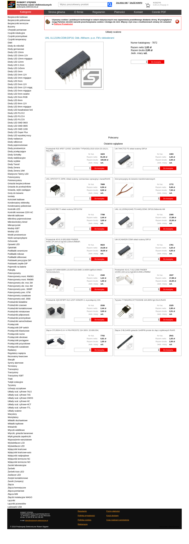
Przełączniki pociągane (18, 340)
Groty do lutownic (15, 193)
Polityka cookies (84, 520)
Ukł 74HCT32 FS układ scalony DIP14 (131, 149)
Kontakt (138, 12)
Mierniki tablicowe (16, 215)
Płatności (119, 12)
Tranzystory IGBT (16, 375)
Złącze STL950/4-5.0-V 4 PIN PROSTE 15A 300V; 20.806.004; (72, 330)
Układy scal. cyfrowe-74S (19, 395)
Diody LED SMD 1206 (18, 129)
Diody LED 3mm (15, 71)
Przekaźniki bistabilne (17, 302)
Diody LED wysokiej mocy (19, 135)
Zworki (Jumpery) (15, 481)
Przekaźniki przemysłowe (19, 318)
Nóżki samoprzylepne (17, 238)
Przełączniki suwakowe (18, 347)
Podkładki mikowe (16, 254)
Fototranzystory (15, 180)
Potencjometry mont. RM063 (20, 276)
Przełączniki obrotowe (17, 337)
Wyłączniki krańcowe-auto (19, 452)
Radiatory (12, 350)
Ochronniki (12, 241)
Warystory (12, 414)
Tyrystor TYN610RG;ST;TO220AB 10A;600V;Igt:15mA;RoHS (140, 300)
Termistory (12, 366)
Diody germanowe (16, 49)
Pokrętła (11, 270)
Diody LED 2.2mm (16, 65)
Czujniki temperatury (17, 39)
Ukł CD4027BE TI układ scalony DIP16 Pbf (64, 209)
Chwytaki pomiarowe (17, 30)
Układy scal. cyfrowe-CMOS (20, 398)
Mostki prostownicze (17, 235)
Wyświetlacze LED (16, 446)
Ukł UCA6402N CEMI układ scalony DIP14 (133, 239)
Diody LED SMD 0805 (18, 126)
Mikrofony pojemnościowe (19, 219)
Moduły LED (13, 231)
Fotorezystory (14, 177)
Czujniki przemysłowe (17, 36)
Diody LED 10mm (16, 52)
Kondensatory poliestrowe (19, 206)
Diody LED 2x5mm (16, 68)
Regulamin (98, 12)
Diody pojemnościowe (17, 145)
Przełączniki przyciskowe (19, 343)
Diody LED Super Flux (18, 132)
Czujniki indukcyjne (16, 33)
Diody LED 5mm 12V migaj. (20, 87)
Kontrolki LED (14, 209)
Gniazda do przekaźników (19, 187)
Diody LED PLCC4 (16, 116)
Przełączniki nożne (16, 334)
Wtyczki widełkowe (16, 430)
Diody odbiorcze (15, 142)
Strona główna (56, 12)
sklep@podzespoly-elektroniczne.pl (36, 520)
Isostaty (11, 196)
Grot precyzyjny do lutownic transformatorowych (135, 179)
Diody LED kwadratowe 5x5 (20, 110)
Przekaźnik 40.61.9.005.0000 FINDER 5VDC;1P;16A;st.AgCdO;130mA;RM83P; (63, 240)
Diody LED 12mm (16, 62)
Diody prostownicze (16, 148)
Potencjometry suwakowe (19, 295)
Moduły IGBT (14, 228)
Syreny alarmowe (15, 363)
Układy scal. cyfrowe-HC (19, 401)
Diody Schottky (14, 155)
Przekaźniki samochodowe (20, 321)
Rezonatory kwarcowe (18, 356)
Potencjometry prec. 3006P (20, 289)
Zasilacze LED (14, 475)
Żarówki (11, 468)
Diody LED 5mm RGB (17, 97)
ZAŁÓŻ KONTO (136, 3)
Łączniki (11, 500)
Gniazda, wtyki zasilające (19, 190)
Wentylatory (13, 417)
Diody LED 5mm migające (19, 91)
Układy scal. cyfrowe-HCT (19, 404)
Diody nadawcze (15, 139)
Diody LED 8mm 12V (17, 103)
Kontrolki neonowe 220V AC (20, 212)
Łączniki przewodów (17, 504)
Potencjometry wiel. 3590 (19, 299)
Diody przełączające (17, 151)
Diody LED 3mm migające (19, 78)
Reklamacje (83, 524)
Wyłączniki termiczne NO (19, 462)
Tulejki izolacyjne (15, 382)
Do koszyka (156, 62)
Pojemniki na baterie (17, 267)
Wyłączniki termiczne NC (19, 459)
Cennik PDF (159, 12)
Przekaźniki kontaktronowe (20, 308)
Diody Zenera (14, 167)
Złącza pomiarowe (16, 491)
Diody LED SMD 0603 (18, 123)
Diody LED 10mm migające (20, 58)
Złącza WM (13, 494)
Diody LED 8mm (15, 100)
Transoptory (13, 369)
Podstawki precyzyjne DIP (19, 260)
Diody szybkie (14, 161)
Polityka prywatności (86, 515)
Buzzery (11, 26)
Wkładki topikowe (15, 423)
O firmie (78, 12)
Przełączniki (13, 324)
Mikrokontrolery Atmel (17, 222)
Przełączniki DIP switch (18, 327)
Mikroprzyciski (14, 225)
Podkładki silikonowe (17, 257)
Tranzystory (13, 372)
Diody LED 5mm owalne (19, 94)
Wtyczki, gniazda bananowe (20, 433)
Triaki (10, 379)
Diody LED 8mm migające (19, 107)
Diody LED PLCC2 (16, 113)
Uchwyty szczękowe (17, 388)
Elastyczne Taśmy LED (18, 174)
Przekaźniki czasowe (17, 305)
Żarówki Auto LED (16, 472)
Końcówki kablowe (16, 199)
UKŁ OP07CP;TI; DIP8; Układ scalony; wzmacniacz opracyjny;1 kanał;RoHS (78, 179)
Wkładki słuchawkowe (17, 420)
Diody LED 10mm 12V (18, 55)
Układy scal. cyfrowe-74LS (20, 391)
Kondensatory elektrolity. (19, 203)
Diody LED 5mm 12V (17, 84)
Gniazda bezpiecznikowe (19, 183)
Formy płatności (113, 511)
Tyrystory (12, 385)
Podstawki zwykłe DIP (18, 263)
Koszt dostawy (112, 515)
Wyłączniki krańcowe (17, 449)
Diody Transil (13, 164)
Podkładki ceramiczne (17, 251)
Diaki (10, 42)
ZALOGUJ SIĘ (122, 3)
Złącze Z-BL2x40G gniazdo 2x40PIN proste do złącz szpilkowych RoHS (145, 330)
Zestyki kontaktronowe (18, 478)
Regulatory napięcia (17, 353)
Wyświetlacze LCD (16, 443)
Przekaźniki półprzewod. (19, 315)
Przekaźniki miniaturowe (19, 311)
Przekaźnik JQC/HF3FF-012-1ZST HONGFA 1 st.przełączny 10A (73, 300)
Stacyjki (11, 359)
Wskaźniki (12, 427)
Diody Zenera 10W (16, 171)
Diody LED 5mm (15, 81)
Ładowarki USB (15, 507)
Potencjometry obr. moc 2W (20, 283)
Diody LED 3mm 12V (17, 74)
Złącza (11, 484)
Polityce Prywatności (63, 24)
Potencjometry (14, 273)
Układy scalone (15, 411)
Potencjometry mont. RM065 (20, 279)
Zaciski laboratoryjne (17, 465)
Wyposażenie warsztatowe (20, 439)
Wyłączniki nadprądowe (18, 455)
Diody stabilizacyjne (17, 158)
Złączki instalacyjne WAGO (20, 497)
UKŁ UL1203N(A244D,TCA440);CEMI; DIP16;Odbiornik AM (140, 209)
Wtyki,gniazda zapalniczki (19, 436)
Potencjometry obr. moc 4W (20, 286)
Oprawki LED (14, 244)
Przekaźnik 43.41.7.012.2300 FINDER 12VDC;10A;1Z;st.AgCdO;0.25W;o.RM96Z (132, 271)
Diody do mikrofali (16, 46)
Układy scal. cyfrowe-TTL (19, 407)
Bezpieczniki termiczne (18, 23)
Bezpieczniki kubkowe (18, 17)
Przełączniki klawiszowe (18, 331)
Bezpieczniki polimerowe (19, 20)
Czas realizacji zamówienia (117, 520)
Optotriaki (12, 247)
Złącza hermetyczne (17, 488)
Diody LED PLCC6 (16, 119)
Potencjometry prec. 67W (19, 292)
